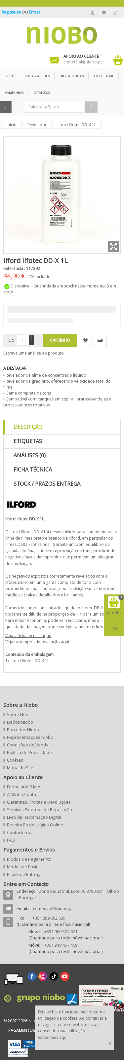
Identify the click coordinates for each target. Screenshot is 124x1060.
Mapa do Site (20, 768)
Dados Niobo (20, 722)
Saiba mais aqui (52, 1037)
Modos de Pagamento (29, 859)
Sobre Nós (17, 714)
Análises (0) (30, 455)
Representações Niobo (30, 737)
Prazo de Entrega (24, 874)
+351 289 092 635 (48, 918)
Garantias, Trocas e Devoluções (39, 802)
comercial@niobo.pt (53, 908)
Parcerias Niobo (23, 730)
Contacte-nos (20, 832)
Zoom (113, 246)
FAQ (11, 840)
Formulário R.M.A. (24, 787)
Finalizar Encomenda (115, 12)
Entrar (34, 12)
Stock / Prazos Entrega (47, 483)
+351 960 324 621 (60, 931)
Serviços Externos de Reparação (39, 810)
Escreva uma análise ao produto (33, 353)
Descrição (28, 427)
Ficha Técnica (33, 469)
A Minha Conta (93, 12)
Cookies (15, 760)
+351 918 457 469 (60, 945)
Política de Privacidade (29, 752)
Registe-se (12, 12)
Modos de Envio (23, 867)
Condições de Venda (28, 745)
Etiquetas (28, 441)
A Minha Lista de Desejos (104, 12)
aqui (46, 635)
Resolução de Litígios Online (35, 825)
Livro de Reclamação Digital (34, 817)
